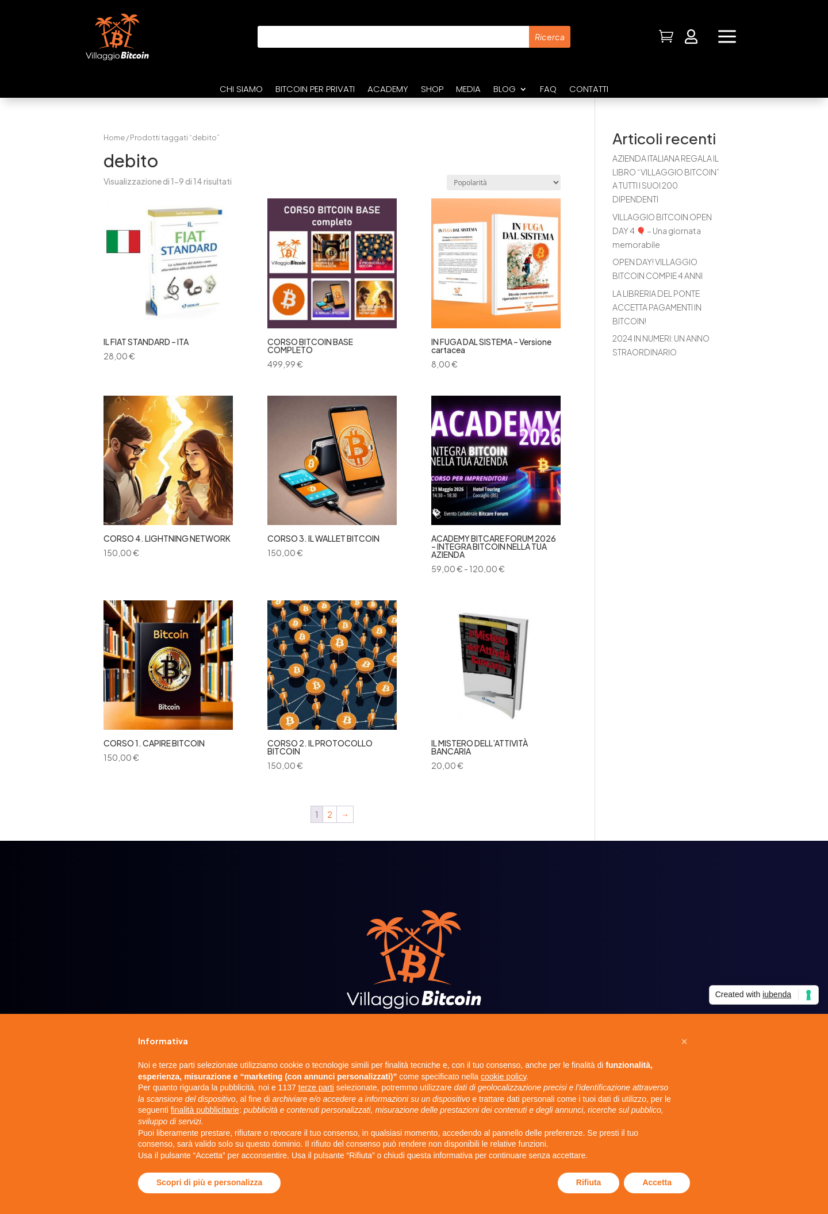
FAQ (548, 90)
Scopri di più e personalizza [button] (209, 1182)
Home (114, 137)
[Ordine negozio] (504, 182)
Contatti (588, 90)
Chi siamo (241, 90)
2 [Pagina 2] (329, 814)
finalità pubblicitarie (205, 1110)
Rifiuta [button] (588, 1182)
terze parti (316, 1087)
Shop (432, 90)
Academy (387, 90)
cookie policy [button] (503, 1076)
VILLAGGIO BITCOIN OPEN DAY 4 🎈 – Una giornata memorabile (662, 231)
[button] (684, 1041)
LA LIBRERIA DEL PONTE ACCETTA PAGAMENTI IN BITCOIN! (657, 307)
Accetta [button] (657, 1182)
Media (468, 90)
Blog (504, 90)
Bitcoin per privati (315, 90)
